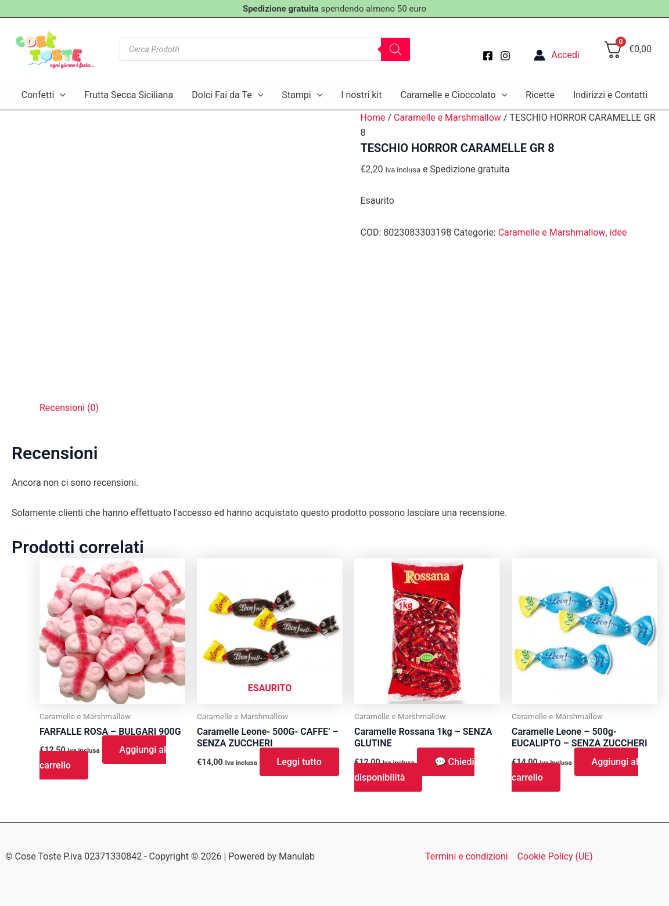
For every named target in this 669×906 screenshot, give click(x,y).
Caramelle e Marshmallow (447, 117)
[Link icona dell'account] (557, 55)
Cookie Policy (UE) (555, 856)
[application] (60, 95)
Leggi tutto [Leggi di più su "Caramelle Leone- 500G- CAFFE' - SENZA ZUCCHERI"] (299, 761)
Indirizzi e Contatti (610, 94)
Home (372, 117)
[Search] (395, 49)
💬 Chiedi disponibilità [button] (414, 769)
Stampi (302, 95)
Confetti (43, 95)
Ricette (540, 94)
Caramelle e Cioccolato (453, 95)
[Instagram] (505, 55)
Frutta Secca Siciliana (128, 94)
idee (618, 232)
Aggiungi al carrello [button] (102, 757)
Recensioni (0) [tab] (69, 407)
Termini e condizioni (466, 856)
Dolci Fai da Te (227, 95)
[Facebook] (488, 55)
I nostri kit (361, 94)
